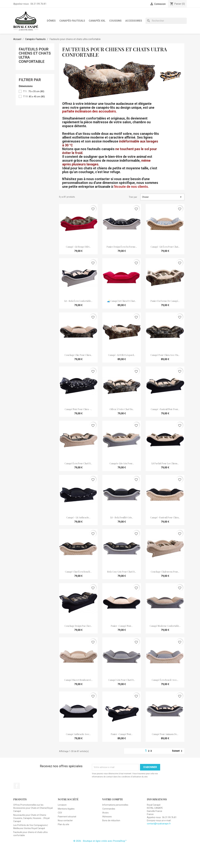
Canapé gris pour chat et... (121, 679)
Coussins (115, 20)
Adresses (107, 816)
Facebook (17, 786)
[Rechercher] (166, 21)
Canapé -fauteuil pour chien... (165, 517)
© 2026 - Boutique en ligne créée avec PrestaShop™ (100, 841)
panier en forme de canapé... (165, 300)
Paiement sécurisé (67, 816)
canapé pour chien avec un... (165, 355)
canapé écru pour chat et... (78, 463)
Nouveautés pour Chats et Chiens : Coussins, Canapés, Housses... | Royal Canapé (31, 818)
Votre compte (112, 799)
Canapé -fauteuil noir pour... (165, 409)
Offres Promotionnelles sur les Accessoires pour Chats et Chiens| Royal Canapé (33, 808)
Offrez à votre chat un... (122, 409)
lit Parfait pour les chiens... (165, 463)
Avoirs (105, 812)
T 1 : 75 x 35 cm (33, 91)
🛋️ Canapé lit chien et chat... (121, 300)
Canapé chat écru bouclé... (78, 571)
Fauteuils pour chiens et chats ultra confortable (35, 55)
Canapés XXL (97, 20)
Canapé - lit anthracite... (78, 517)
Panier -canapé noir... (121, 625)
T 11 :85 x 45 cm (34, 96)
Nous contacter (65, 820)
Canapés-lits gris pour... (122, 463)
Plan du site (63, 824)
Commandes (108, 809)
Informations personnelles (115, 805)
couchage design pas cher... (78, 625)
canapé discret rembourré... (78, 679)
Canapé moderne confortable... (165, 625)
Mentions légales (66, 809)
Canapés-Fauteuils (72, 20)
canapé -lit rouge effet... (78, 246)
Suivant (177, 751)
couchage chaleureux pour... (165, 571)
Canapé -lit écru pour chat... (165, 246)
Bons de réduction (111, 820)
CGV (60, 812)
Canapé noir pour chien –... (78, 409)
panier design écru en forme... (122, 246)
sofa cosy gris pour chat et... (121, 571)
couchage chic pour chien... (78, 355)
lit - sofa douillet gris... (121, 517)
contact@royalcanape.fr (159, 823)
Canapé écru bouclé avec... (165, 679)
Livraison (62, 805)
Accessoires (133, 20)
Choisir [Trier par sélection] (162, 197)
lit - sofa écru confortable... (78, 300)
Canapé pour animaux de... (165, 734)
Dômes (51, 20)
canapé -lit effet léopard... (121, 355)
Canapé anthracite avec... (78, 734)
